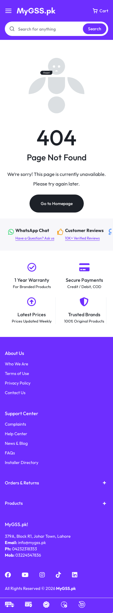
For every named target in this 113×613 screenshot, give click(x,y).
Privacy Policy (18, 383)
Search (94, 28)
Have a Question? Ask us (32, 234)
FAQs (10, 453)
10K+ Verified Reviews (82, 234)
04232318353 (24, 549)
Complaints (15, 424)
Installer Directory (22, 462)
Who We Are (16, 364)
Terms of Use (17, 373)
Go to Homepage (57, 203)
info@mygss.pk (32, 542)
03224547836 (28, 555)
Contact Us (15, 392)
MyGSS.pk (66, 588)
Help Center (16, 433)
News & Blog (16, 443)
